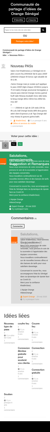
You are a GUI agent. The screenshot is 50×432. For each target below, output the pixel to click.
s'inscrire (32, 20)
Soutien (8, 394)
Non (13, 144)
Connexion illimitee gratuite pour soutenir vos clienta (24, 355)
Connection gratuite (38, 371)
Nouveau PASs (22, 66)
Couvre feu (36, 325)
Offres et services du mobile (24, 123)
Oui (20, 144)
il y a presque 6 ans (20, 209)
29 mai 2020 (31, 206)
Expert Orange (18, 206)
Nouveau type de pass (9, 326)
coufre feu (23, 323)
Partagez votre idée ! (25, 41)
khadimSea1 (21, 120)
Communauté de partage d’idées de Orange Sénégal (25, 9)
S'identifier (18, 20)
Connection (38, 347)
